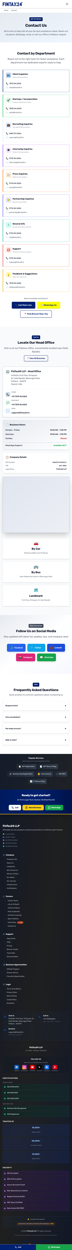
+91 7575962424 (49, 1019)
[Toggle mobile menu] (67, 4)
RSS (34, 1241)
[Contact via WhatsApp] (54, 1247)
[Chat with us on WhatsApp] (54, 807)
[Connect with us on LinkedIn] (16, 1067)
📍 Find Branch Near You (36, 314)
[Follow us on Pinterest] (55, 1067)
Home (6, 10)
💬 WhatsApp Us (49, 305)
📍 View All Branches (36, 358)
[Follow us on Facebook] (47, 1067)
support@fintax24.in (20, 413)
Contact (14, 10)
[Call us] (18, 1247)
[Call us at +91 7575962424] (15, 807)
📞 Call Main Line (23, 305)
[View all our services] (33, 807)
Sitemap (25, 1241)
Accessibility (45, 1241)
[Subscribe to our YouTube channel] (32, 1067)
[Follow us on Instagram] (24, 1067)
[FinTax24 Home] (13, 4)
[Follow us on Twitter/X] (39, 1067)
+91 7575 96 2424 (19, 396)
